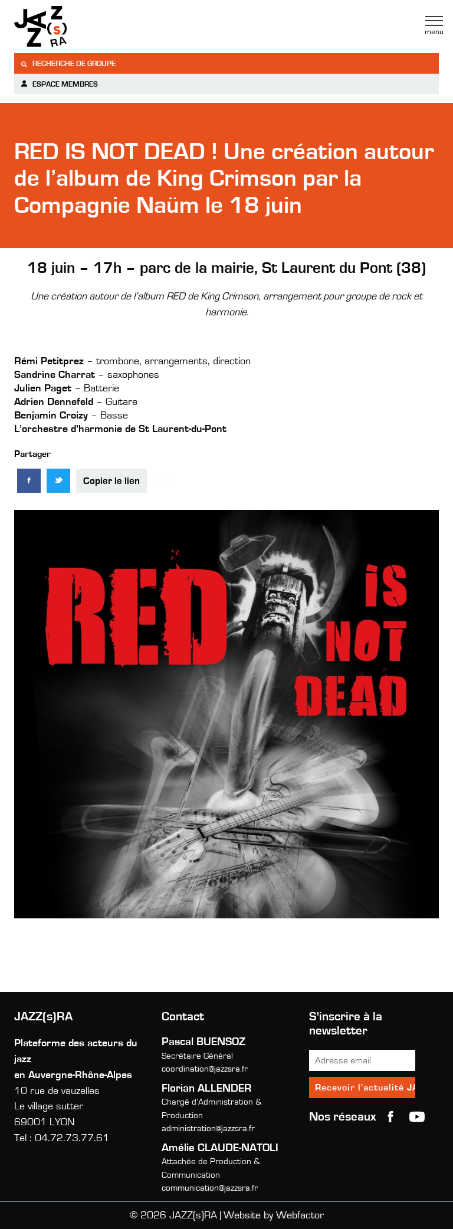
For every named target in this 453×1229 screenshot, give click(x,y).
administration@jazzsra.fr (208, 1128)
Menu (434, 25)
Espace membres (59, 84)
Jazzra (88, 26)
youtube (417, 1117)
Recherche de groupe (68, 64)
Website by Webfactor (274, 1215)
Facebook (390, 1117)
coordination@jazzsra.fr (205, 1069)
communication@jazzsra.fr (210, 1188)
